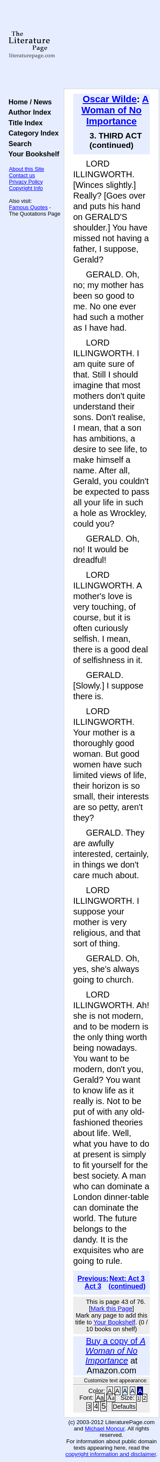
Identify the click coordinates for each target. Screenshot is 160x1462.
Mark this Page (111, 1308)
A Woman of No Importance (115, 110)
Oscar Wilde (110, 99)
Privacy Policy (26, 182)
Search (18, 143)
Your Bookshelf (32, 154)
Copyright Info (26, 188)
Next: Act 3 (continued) (127, 1282)
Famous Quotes (28, 207)
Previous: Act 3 (93, 1282)
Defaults (124, 1406)
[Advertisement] (111, 44)
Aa (100, 1397)
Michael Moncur (104, 1428)
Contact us (22, 175)
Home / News (28, 102)
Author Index (28, 112)
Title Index (24, 123)
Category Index (32, 133)
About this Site (26, 169)
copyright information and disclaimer (111, 1454)
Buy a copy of (116, 1350)
